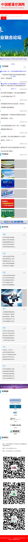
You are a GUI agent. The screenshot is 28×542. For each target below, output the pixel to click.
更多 (25, 67)
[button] (3, 417)
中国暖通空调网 (13, 4)
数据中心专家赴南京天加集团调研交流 (13, 85)
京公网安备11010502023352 (18, 538)
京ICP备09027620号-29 (5, 538)
